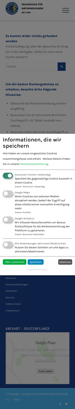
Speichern (36, 262)
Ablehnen (65, 262)
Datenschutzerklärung (34, 164)
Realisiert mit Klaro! (38, 269)
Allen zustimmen (14, 262)
